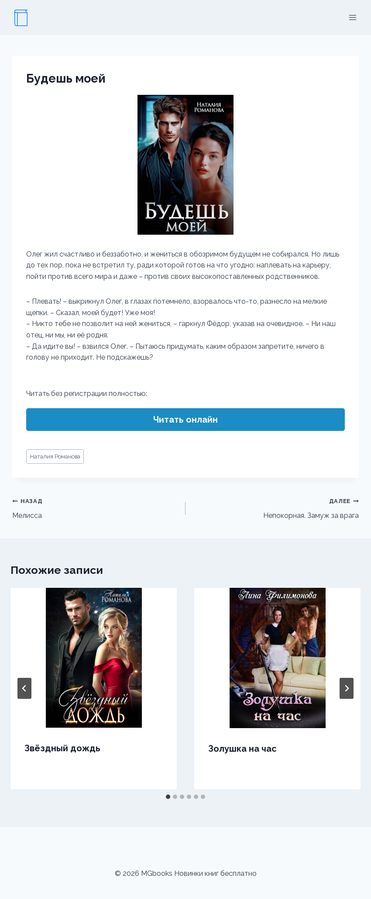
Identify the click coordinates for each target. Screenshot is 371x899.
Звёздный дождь (62, 748)
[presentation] (93, 658)
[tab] (168, 797)
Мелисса (95, 507)
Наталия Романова (55, 456)
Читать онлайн (185, 419)
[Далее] (347, 688)
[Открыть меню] (352, 17)
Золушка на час (242, 748)
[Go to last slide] (24, 688)
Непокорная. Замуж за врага (275, 507)
